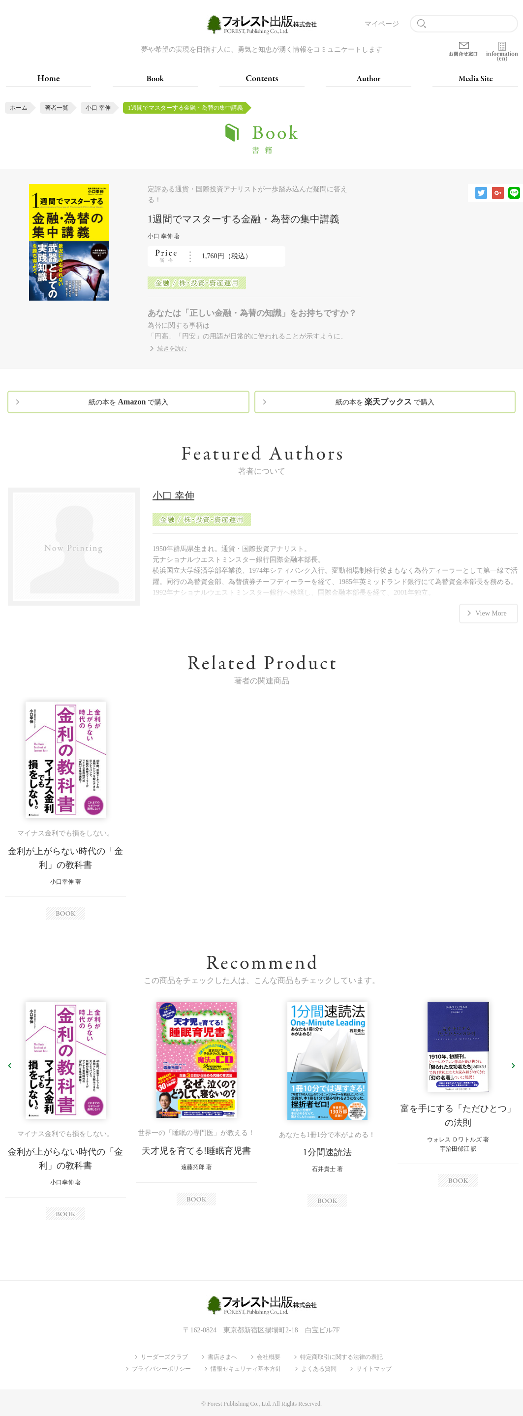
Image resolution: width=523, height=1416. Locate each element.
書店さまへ (222, 1357)
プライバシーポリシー (161, 1368)
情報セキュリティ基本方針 (246, 1368)
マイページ (382, 24)
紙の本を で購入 (128, 402)
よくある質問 (319, 1368)
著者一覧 (56, 107)
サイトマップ (374, 1368)
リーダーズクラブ (164, 1357)
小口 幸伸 (98, 107)
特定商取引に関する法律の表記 (341, 1357)
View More (490, 613)
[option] (65, 811)
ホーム (19, 107)
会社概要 (268, 1357)
